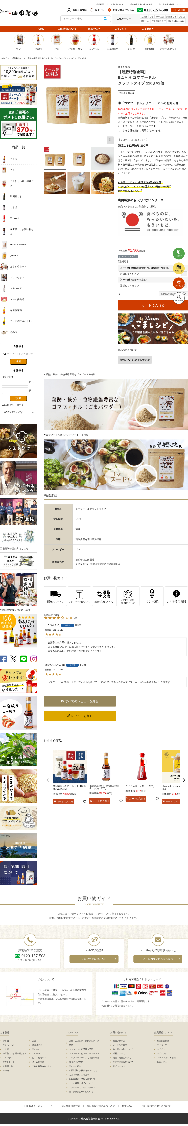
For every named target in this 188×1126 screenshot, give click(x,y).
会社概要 (100, 4)
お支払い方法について (123, 1049)
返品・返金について (122, 1058)
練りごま (160, 16)
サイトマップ (119, 1066)
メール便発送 (17, 299)
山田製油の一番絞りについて (82, 1079)
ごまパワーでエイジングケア (82, 1087)
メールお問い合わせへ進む (158, 958)
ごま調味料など (159, 21)
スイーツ (36, 1053)
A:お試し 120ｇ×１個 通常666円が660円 (139, 182)
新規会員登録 (163, 1041)
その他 (13, 332)
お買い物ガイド (117, 4)
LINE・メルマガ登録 (166, 1058)
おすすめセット (18, 266)
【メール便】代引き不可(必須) (133, 279)
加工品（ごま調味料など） (22, 231)
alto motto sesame (176, 21)
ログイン (161, 1049)
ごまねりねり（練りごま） (22, 183)
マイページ (162, 1045)
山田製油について (67, 28)
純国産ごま (171, 16)
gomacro (14, 255)
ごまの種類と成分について (81, 1083)
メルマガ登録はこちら (94, 958)
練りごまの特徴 (76, 1062)
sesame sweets (18, 244)
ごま (152, 16)
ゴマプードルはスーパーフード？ (84, 1053)
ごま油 (144, 16)
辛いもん (145, 21)
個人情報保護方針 (70, 1106)
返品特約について (127, 350)
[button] (48, 780)
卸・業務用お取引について (170, 4)
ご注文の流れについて (123, 1062)
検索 (105, 18)
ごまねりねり (9, 1045)
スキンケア (16, 288)
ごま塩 (182, 16)
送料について (119, 1053)
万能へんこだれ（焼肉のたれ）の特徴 (84, 1043)
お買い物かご (119, 1041)
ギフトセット (17, 277)
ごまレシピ (121, 28)
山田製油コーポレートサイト (39, 1106)
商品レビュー (163, 1062)
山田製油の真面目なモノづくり (83, 1070)
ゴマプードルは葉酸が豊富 (81, 1049)
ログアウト (162, 1053)
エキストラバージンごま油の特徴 (84, 1058)
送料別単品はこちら (128, 190)
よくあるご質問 (120, 1045)
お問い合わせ (129, 1106)
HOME (40, 28)
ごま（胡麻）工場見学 (79, 1075)
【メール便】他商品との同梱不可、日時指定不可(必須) (144, 268)
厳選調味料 (16, 310)
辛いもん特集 (75, 1066)
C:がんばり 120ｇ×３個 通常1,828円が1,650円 (143, 186)
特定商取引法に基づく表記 (141, 4)
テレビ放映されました (22, 321)
